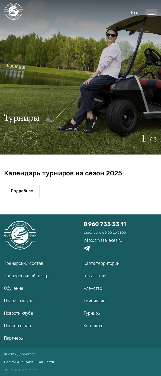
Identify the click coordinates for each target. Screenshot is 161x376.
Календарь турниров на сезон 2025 (63, 173)
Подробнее (22, 191)
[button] (29, 138)
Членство (92, 288)
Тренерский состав (23, 263)
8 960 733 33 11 (104, 224)
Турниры (92, 313)
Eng (135, 13)
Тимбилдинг (95, 300)
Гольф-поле (94, 275)
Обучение (13, 288)
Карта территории (101, 263)
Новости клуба (18, 313)
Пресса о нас (17, 325)
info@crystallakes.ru (102, 240)
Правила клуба (18, 300)
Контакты (92, 325)
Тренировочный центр (26, 275)
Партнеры (14, 338)
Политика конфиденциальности (29, 362)
